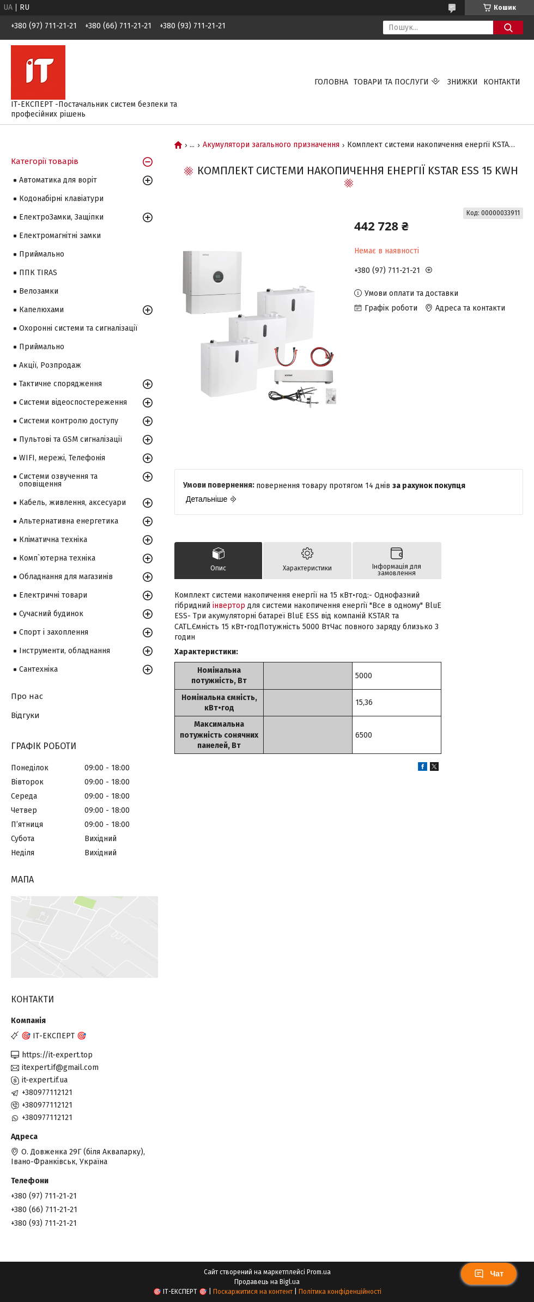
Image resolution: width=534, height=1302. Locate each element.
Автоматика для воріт (58, 180)
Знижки (462, 82)
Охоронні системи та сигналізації (78, 328)
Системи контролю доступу (68, 420)
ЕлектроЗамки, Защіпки (61, 217)
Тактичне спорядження (60, 383)
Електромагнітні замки (60, 235)
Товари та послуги (391, 82)
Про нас (27, 696)
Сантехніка (38, 669)
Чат (488, 1274)
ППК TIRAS (38, 272)
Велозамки (38, 291)
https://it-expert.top (57, 1055)
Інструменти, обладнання (64, 650)
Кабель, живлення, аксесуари (72, 502)
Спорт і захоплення (53, 632)
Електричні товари (53, 595)
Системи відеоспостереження (73, 402)
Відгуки (25, 715)
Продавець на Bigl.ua (267, 1282)
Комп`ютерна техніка (57, 558)
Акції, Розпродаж (50, 365)
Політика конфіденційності (340, 1291)
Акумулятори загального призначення (271, 145)
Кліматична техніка (53, 539)
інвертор (229, 605)
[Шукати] (508, 27)
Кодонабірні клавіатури (61, 198)
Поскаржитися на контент (253, 1291)
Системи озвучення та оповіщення (58, 480)
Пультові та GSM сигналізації (70, 439)
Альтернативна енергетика (68, 521)
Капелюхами (41, 309)
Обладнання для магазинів (66, 576)
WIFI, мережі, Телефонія (62, 458)
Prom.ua (319, 1272)
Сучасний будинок (51, 613)
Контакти (501, 82)
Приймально (41, 254)
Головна (331, 82)
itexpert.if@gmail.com (60, 1067)
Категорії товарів (44, 161)
